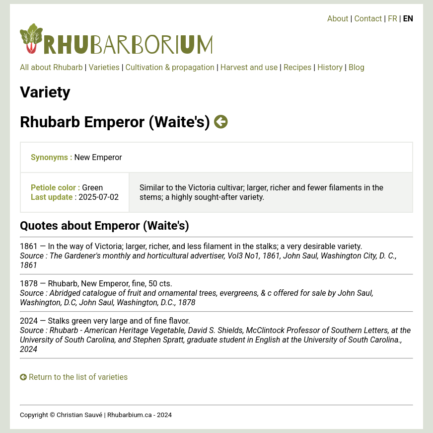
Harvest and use (249, 67)
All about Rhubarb (51, 67)
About (338, 18)
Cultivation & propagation (170, 67)
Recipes (297, 67)
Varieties (103, 67)
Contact (368, 18)
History (330, 67)
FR (392, 18)
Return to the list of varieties (74, 377)
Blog (356, 67)
